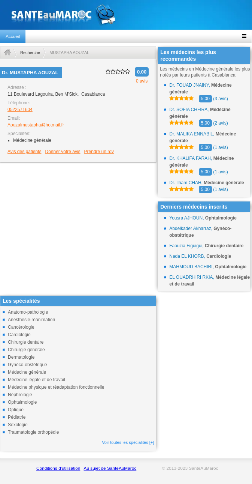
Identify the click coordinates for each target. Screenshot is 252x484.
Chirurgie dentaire (25, 342)
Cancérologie (21, 327)
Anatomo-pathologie (28, 312)
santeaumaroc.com (126, 15)
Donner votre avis (63, 151)
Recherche (30, 52)
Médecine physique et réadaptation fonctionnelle (56, 387)
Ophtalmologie (22, 402)
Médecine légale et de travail (36, 379)
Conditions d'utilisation (58, 468)
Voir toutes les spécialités (128, 442)
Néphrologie (20, 394)
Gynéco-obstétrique (27, 364)
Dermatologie (21, 357)
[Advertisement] (78, 216)
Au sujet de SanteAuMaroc (110, 468)
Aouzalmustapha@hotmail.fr (35, 125)
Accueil (13, 36)
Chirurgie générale (26, 349)
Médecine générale (27, 372)
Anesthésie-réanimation (31, 319)
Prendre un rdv (99, 151)
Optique (16, 409)
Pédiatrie (16, 417)
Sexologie (18, 424)
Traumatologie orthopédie (33, 432)
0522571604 (20, 109)
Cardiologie (19, 334)
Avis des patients (24, 151)
